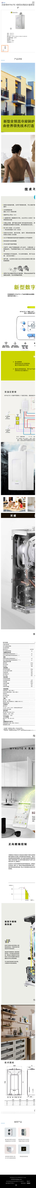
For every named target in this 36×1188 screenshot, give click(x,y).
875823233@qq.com (16, 1179)
